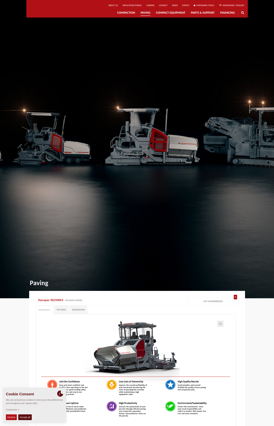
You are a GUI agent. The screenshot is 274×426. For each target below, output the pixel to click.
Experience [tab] (44, 309)
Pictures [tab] (61, 309)
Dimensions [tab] (78, 309)
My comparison (220, 300)
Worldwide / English (231, 5)
